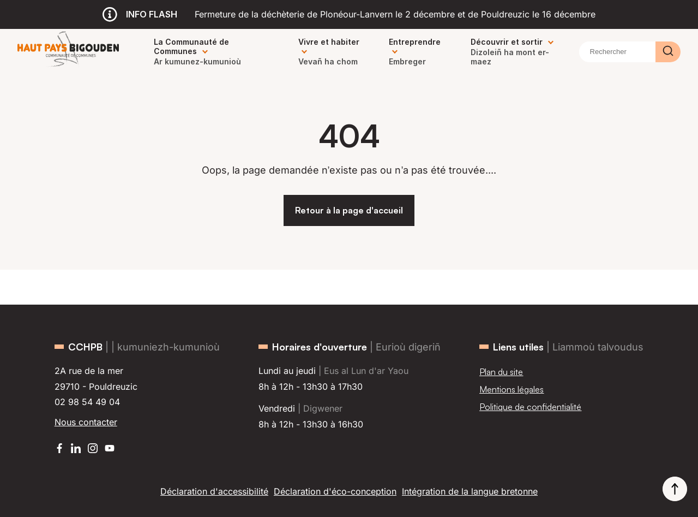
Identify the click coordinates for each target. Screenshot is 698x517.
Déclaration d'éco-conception (335, 491)
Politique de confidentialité (530, 406)
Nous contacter (86, 422)
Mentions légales (511, 389)
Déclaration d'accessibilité (214, 491)
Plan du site (501, 371)
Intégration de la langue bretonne (470, 491)
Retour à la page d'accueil (349, 210)
